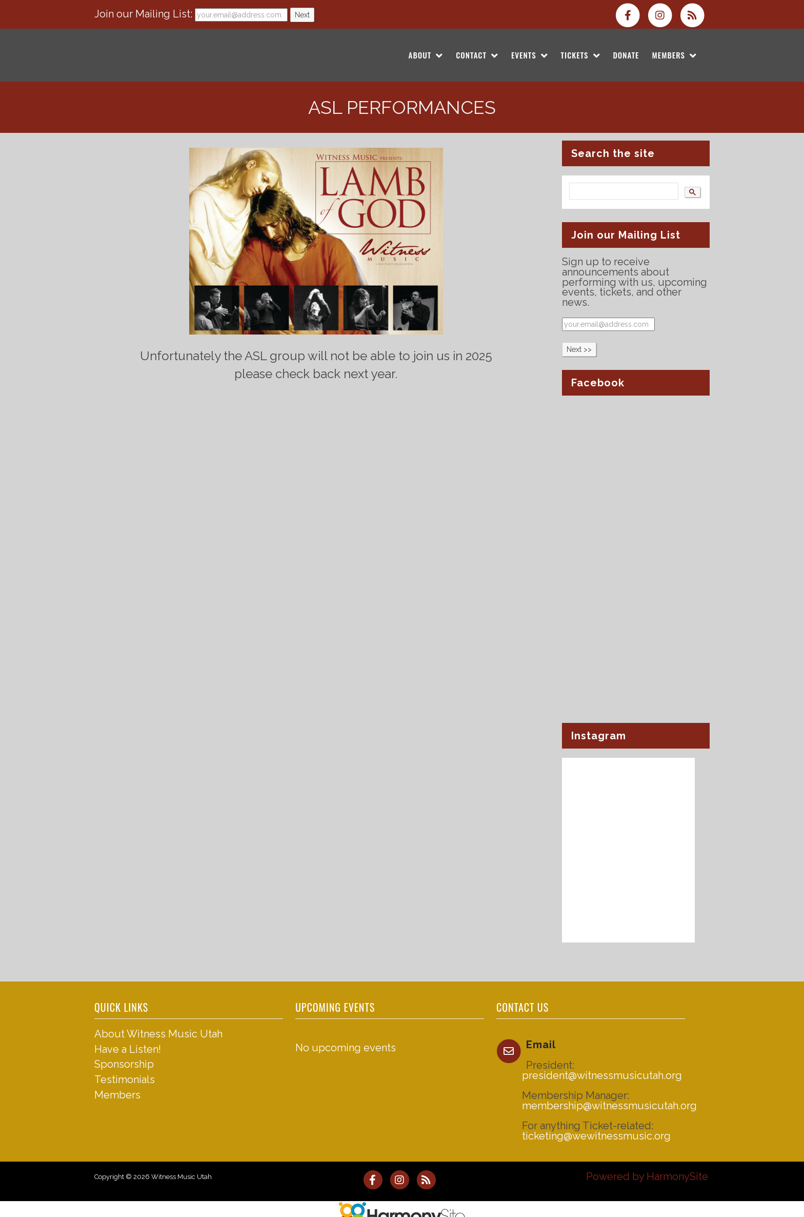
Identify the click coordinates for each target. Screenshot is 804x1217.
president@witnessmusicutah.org (602, 1075)
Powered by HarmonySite (647, 1176)
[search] (622, 191)
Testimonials (124, 1079)
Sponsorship (124, 1064)
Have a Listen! (127, 1049)
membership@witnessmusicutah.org (609, 1106)
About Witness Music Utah (158, 1034)
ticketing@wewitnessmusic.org (596, 1136)
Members (117, 1095)
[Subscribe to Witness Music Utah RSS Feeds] (695, 14)
